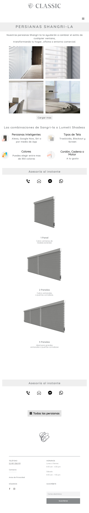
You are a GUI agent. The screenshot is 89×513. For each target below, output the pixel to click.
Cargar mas (44, 117)
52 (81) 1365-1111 (15, 463)
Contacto (12, 470)
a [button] (83, 19)
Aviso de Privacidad (17, 477)
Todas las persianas (46, 413)
